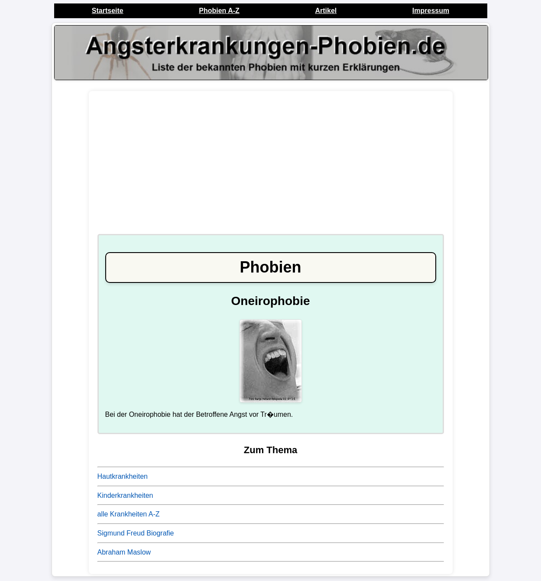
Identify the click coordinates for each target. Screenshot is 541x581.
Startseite (107, 10)
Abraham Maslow (124, 552)
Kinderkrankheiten (125, 495)
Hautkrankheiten (122, 476)
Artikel (326, 10)
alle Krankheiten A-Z (128, 514)
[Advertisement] (270, 166)
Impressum (430, 10)
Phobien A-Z (219, 10)
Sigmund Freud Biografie (135, 533)
